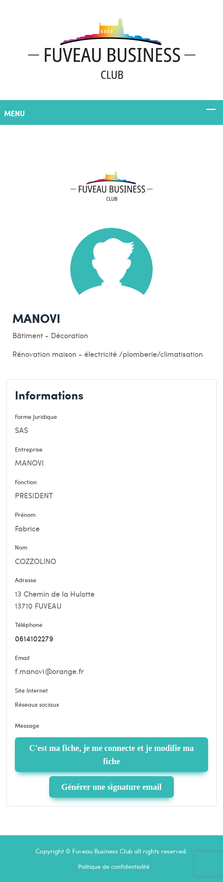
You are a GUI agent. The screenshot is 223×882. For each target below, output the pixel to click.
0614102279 (34, 638)
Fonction (26, 482)
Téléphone (29, 624)
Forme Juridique (36, 416)
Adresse (25, 580)
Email (22, 657)
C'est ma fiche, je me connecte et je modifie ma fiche (111, 754)
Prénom (25, 514)
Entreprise (29, 449)
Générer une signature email (112, 786)
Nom (21, 547)
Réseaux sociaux (37, 704)
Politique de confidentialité (113, 866)
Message (27, 725)
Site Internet (31, 690)
